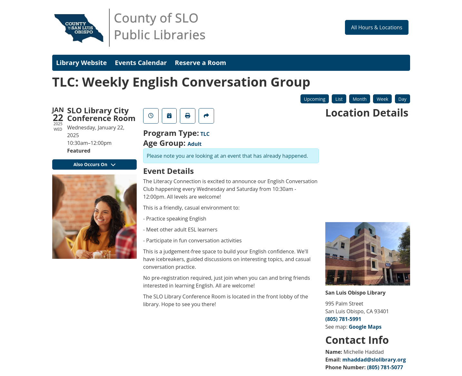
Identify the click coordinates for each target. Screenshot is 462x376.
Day (402, 99)
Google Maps (365, 326)
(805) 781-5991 (343, 319)
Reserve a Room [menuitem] (200, 62)
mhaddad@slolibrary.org (374, 359)
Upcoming (315, 99)
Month (360, 99)
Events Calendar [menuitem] (141, 62)
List (339, 99)
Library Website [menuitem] (81, 62)
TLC (205, 133)
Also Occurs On (94, 164)
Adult (195, 143)
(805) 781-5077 (385, 367)
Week (382, 99)
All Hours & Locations (376, 27)
